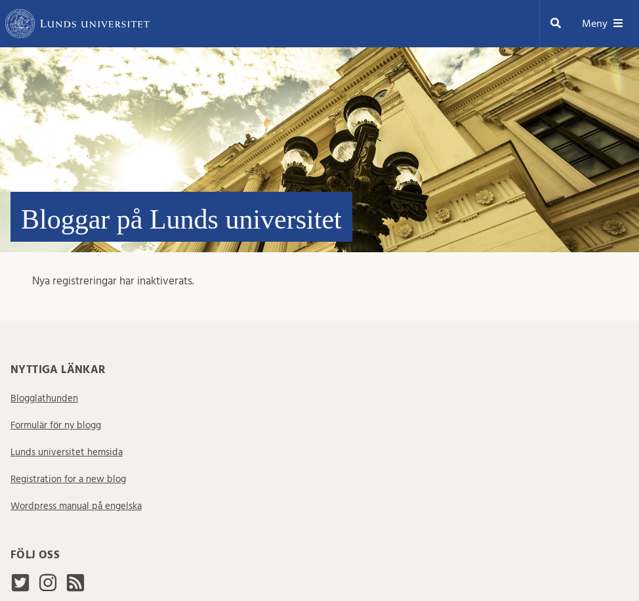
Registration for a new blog (68, 479)
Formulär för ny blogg (55, 425)
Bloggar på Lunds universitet (181, 219)
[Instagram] (48, 588)
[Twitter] (20, 588)
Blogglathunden (44, 398)
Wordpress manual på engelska (76, 506)
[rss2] (75, 586)
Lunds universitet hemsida (66, 452)
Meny (602, 23)
